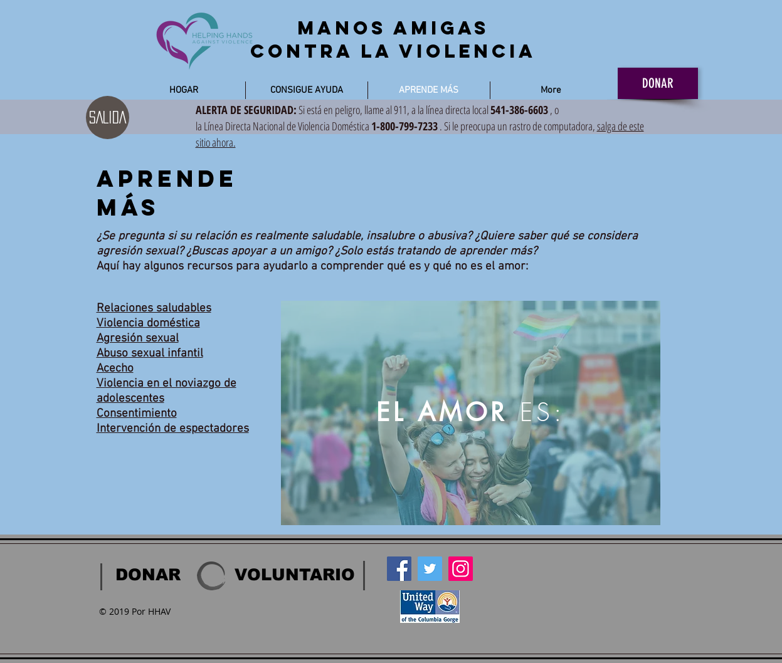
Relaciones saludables (154, 308)
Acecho (115, 369)
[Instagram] (460, 568)
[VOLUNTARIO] (295, 574)
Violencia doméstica (148, 323)
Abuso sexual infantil (150, 354)
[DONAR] (658, 83)
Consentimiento (137, 414)
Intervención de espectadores (173, 429)
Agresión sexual (138, 339)
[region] (470, 413)
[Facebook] (399, 568)
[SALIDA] (107, 117)
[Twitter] (430, 568)
